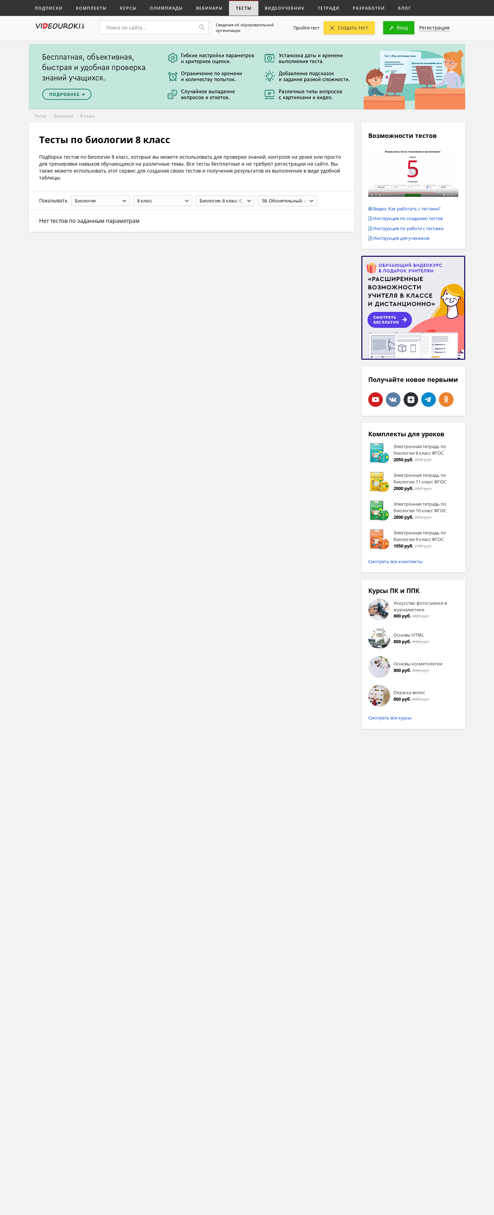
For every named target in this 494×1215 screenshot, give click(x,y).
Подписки (47, 7)
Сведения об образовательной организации (245, 27)
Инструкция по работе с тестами (408, 228)
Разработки (352, 7)
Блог (387, 7)
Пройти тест (306, 28)
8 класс (87, 116)
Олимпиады (159, 7)
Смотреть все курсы (390, 718)
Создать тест (349, 27)
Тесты (234, 7)
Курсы (123, 7)
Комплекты (88, 7)
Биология (63, 116)
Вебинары (201, 7)
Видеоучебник (272, 7)
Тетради (314, 7)
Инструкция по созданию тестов (408, 218)
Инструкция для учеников (401, 238)
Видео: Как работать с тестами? (407, 209)
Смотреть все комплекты (395, 561)
